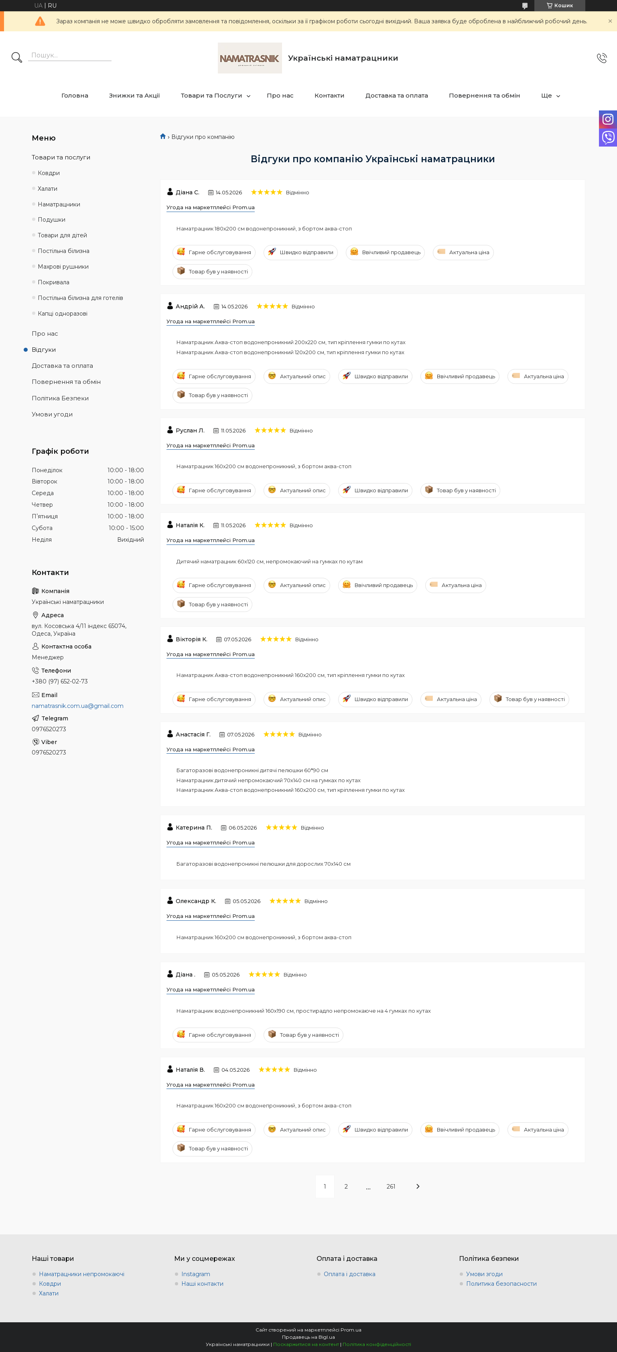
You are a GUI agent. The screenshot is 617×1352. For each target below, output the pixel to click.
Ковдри (49, 173)
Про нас (280, 95)
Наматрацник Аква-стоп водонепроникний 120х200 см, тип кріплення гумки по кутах (290, 352)
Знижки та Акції (134, 95)
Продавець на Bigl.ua (308, 1337)
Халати (47, 188)
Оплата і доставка (349, 1274)
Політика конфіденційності (377, 1344)
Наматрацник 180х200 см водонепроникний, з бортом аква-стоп (264, 228)
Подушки (51, 219)
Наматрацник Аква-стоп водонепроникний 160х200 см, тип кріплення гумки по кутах (291, 675)
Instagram (195, 1274)
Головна (74, 95)
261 (391, 1186)
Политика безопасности (501, 1283)
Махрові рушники (63, 266)
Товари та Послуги (211, 95)
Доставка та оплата (396, 95)
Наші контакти (202, 1283)
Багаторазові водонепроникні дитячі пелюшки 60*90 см (252, 770)
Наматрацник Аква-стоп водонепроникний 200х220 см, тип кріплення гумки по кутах (291, 342)
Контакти (330, 95)
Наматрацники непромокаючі (81, 1274)
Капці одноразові (62, 313)
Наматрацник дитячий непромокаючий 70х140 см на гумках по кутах (269, 780)
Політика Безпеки (60, 398)
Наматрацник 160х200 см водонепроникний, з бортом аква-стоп (264, 466)
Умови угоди (52, 414)
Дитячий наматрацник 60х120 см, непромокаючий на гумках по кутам (270, 561)
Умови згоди (484, 1274)
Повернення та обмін (484, 95)
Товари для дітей (62, 235)
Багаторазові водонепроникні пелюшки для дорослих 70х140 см (264, 864)
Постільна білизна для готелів (80, 298)
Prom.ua (351, 1330)
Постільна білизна (63, 251)
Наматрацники (59, 204)
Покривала (53, 282)
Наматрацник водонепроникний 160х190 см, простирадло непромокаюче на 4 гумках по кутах (304, 1010)
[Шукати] (17, 58)
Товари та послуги (61, 157)
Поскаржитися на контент (306, 1344)
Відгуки (44, 349)
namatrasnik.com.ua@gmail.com (78, 706)
